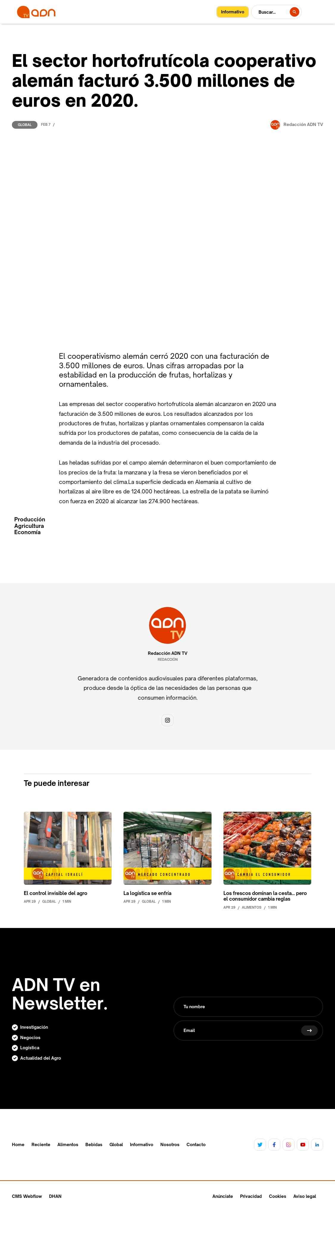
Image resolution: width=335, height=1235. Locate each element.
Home (18, 1145)
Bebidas (93, 1145)
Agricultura (29, 526)
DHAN (55, 1196)
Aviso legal (304, 1196)
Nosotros (169, 1145)
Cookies (277, 1196)
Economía (27, 532)
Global (25, 125)
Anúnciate (222, 1196)
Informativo (141, 1145)
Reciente (41, 1145)
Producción (29, 519)
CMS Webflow (27, 1196)
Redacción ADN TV (167, 653)
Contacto (196, 1145)
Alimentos (67, 1145)
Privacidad (251, 1196)
